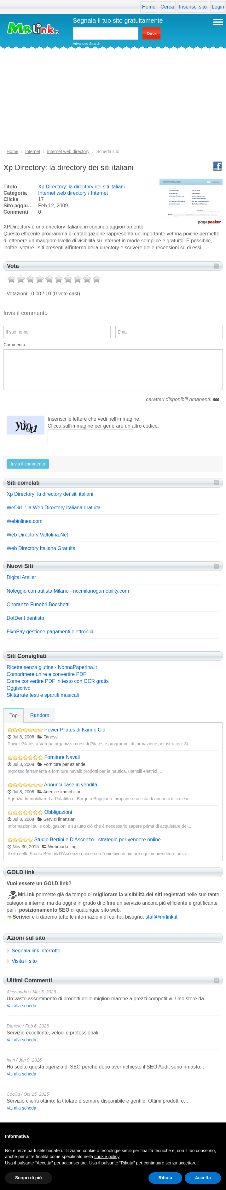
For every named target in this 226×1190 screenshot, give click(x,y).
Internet (99, 193)
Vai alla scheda (21, 1005)
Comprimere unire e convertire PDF (46, 674)
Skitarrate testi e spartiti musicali (43, 695)
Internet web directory (62, 193)
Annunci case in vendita (70, 784)
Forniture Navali (62, 757)
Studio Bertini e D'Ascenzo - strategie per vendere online (97, 839)
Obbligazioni (58, 812)
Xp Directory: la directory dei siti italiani (81, 186)
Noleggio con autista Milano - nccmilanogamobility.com (68, 591)
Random (39, 715)
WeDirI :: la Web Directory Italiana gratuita (54, 507)
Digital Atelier (21, 577)
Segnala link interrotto (36, 950)
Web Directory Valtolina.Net (37, 534)
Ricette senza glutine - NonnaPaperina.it (52, 667)
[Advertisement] (113, 100)
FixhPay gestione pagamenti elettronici (50, 631)
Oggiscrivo (19, 688)
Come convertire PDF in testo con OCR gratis (58, 681)
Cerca (167, 6)
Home (148, 6)
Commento (14, 344)
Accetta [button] (203, 1177)
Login (218, 6)
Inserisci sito (193, 6)
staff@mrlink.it (161, 917)
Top (13, 715)
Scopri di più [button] (28, 1177)
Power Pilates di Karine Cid (74, 729)
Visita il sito (24, 961)
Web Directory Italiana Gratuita (41, 548)
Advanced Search (86, 43)
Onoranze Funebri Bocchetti (38, 604)
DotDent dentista (25, 618)
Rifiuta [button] (165, 1177)
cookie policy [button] (106, 1156)
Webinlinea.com (25, 521)
